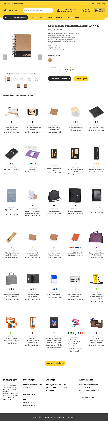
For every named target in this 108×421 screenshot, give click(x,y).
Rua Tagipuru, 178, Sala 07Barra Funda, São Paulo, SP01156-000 (56, 388)
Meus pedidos (29, 405)
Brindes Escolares (11, 343)
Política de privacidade (32, 384)
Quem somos (28, 387)
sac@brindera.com (86, 397)
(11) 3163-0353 (85, 387)
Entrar (25, 399)
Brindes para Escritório (11, 132)
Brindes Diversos (75, 130)
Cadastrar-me (28, 402)
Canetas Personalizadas (96, 172)
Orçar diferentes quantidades (70, 69)
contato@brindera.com (88, 384)
